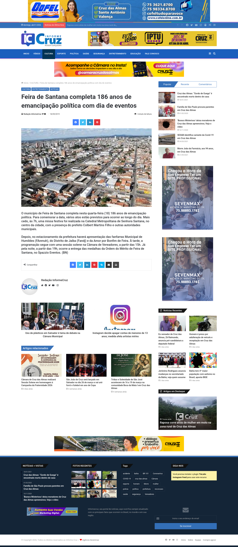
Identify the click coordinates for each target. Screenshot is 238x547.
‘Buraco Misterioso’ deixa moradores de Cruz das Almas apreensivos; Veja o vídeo (196, 123)
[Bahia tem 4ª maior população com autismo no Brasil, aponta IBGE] (203, 360)
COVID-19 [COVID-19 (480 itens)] (127, 479)
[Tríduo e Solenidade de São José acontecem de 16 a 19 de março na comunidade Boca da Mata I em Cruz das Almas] (131, 365)
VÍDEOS (36, 53)
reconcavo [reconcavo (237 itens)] (159, 489)
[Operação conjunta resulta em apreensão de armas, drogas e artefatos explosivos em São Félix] (94, 494)
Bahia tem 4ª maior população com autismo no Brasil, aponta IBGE (202, 374)
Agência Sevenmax (90, 540)
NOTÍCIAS (55, 89)
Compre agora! (209, 540)
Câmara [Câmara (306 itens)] (155, 479)
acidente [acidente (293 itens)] (126, 474)
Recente (185, 84)
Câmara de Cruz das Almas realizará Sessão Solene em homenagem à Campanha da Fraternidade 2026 (38, 382)
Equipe (198, 540)
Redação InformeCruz (32, 114)
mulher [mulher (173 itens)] (155, 484)
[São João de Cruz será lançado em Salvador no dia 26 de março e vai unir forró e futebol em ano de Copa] (86, 365)
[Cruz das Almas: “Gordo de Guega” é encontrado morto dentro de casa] (166, 97)
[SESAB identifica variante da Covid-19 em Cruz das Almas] (166, 139)
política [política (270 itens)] (135, 489)
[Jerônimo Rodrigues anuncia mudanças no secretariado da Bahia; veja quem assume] (172, 360)
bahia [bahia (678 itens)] (136, 474)
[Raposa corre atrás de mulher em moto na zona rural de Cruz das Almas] (78, 475)
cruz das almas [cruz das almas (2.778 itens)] (141, 479)
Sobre (190, 540)
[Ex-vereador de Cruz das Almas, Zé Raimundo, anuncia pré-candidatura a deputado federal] (172, 323)
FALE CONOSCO (152, 53)
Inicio (26, 53)
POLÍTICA (74, 53)
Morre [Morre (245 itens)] (146, 484)
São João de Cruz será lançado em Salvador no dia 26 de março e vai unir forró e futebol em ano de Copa (84, 382)
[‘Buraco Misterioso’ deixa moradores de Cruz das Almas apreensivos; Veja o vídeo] (166, 124)
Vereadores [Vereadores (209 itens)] (149, 494)
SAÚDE (86, 53)
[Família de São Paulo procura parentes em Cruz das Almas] (166, 111)
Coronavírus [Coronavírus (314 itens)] (158, 474)
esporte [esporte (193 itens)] (126, 484)
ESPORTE (61, 53)
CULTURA (48, 53)
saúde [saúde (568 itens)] (125, 494)
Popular (167, 84)
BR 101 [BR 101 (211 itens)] (146, 474)
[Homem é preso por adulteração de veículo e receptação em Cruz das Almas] (203, 323)
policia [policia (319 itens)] (125, 489)
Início (24, 83)
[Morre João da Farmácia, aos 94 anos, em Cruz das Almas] (166, 152)
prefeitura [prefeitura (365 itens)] (146, 489)
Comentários (205, 84)
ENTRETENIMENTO (117, 53)
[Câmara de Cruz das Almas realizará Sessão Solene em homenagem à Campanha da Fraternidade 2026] (41, 365)
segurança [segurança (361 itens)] (136, 494)
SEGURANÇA (99, 53)
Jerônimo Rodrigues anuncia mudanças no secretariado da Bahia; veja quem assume (172, 374)
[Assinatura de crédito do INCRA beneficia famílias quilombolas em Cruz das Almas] (109, 484)
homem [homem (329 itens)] (136, 484)
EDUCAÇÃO (135, 53)
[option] (187, 413)
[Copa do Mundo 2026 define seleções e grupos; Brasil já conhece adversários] (78, 494)
